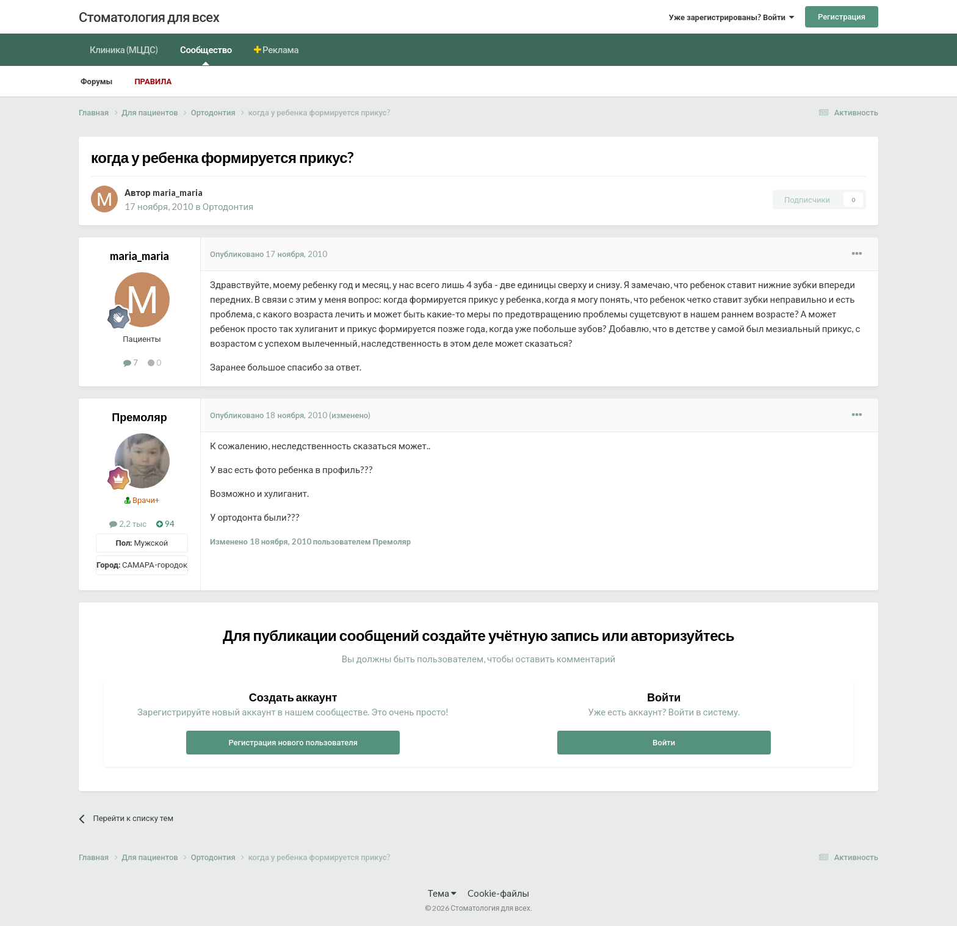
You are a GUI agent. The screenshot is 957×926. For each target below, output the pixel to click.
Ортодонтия (228, 206)
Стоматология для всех (149, 17)
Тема (442, 893)
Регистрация (841, 16)
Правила (153, 81)
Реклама (280, 49)
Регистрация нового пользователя (293, 742)
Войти (663, 742)
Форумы (96, 81)
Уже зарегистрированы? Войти (731, 17)
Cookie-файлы (498, 893)
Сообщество (206, 54)
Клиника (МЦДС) (124, 49)
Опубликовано (268, 254)
